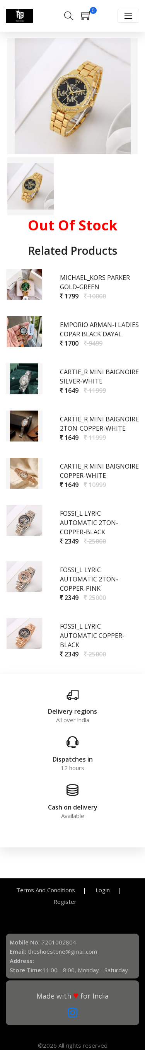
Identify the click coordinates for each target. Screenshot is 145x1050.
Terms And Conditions (45, 890)
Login (103, 890)
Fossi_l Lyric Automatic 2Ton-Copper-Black (89, 522)
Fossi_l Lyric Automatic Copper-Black (92, 635)
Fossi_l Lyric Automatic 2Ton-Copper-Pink (89, 579)
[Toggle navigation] (128, 16)
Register (65, 901)
